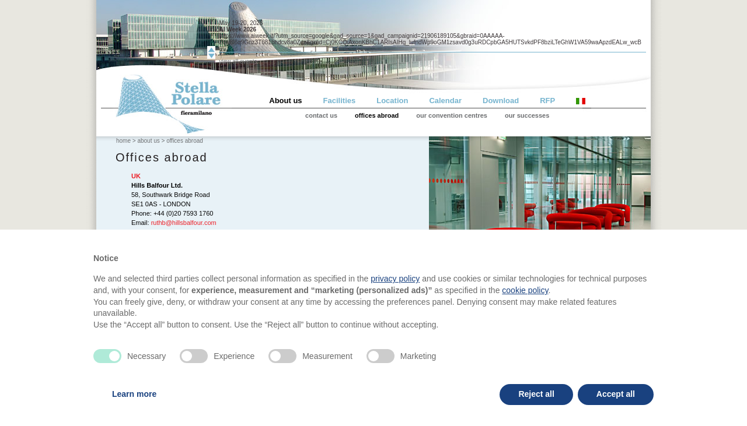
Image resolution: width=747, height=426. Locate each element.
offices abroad (377, 115)
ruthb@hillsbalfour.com (184, 222)
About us (285, 100)
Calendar (445, 100)
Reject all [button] (536, 394)
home (123, 141)
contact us (321, 115)
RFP (547, 100)
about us (148, 141)
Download (501, 100)
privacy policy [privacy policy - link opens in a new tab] (395, 278)
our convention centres (451, 115)
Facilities (339, 100)
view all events (238, 61)
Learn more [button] (134, 394)
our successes (527, 115)
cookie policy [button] (525, 290)
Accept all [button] (615, 394)
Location (392, 100)
